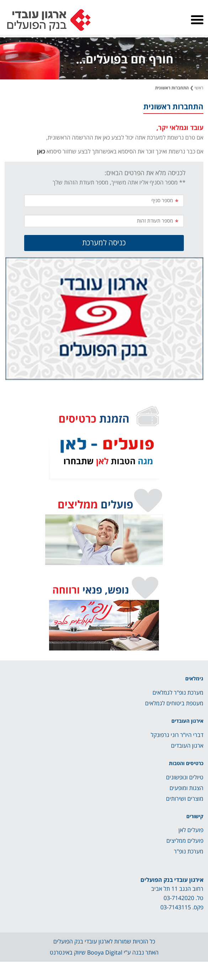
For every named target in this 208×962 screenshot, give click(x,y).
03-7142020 (179, 898)
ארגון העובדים (187, 746)
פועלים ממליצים (184, 841)
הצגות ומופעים (186, 788)
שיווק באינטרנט (68, 952)
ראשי (198, 88)
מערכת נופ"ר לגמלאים (178, 693)
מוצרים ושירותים (184, 799)
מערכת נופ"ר (188, 851)
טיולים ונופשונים (184, 777)
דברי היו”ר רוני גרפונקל (177, 735)
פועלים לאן (190, 830)
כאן (41, 151)
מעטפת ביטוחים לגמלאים (174, 703)
